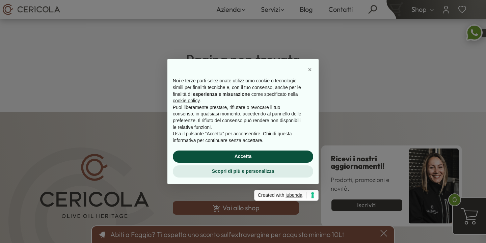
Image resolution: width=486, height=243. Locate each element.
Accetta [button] (243, 156)
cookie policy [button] (186, 100)
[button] (309, 69)
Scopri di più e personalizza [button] (243, 171)
